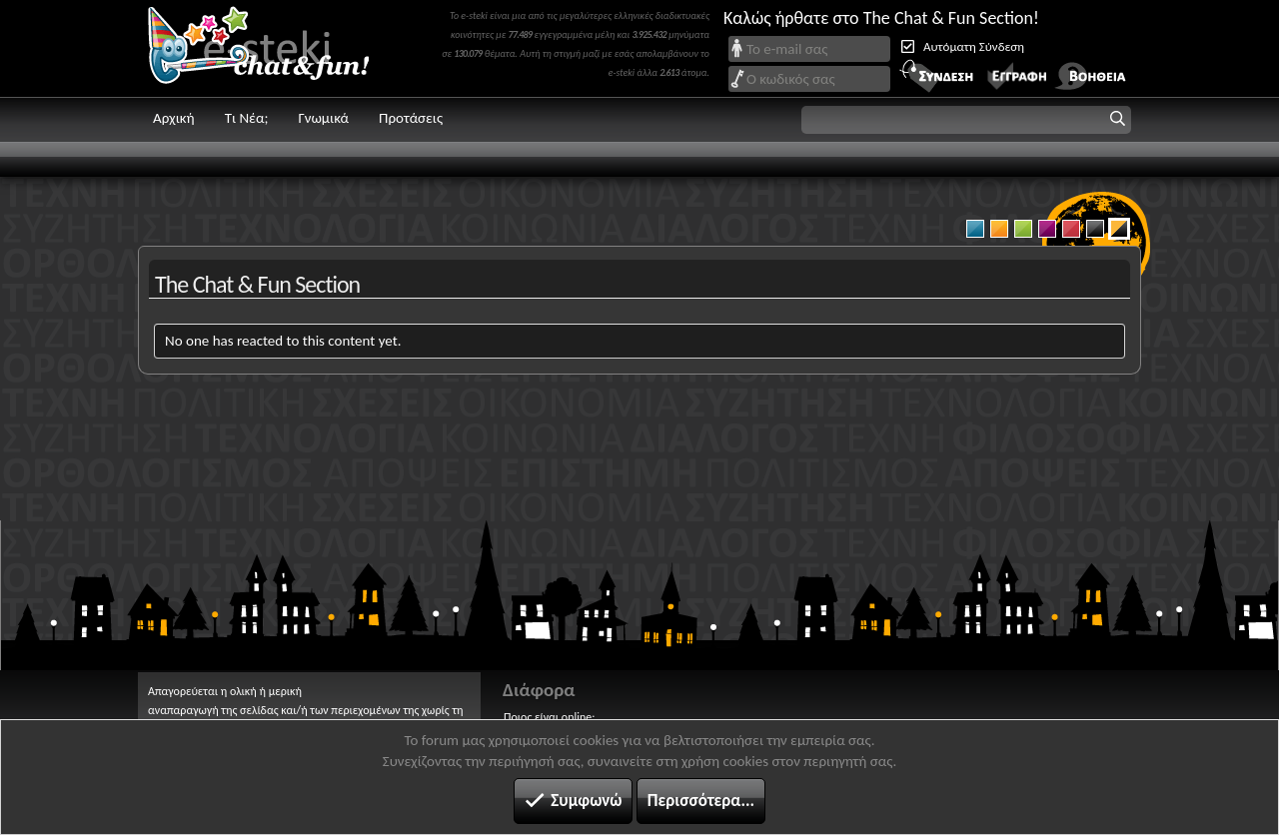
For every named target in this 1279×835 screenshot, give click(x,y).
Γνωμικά (323, 118)
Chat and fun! (273, 48)
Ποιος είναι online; (549, 717)
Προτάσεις (411, 118)
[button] (966, 120)
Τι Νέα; (247, 118)
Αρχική (174, 118)
